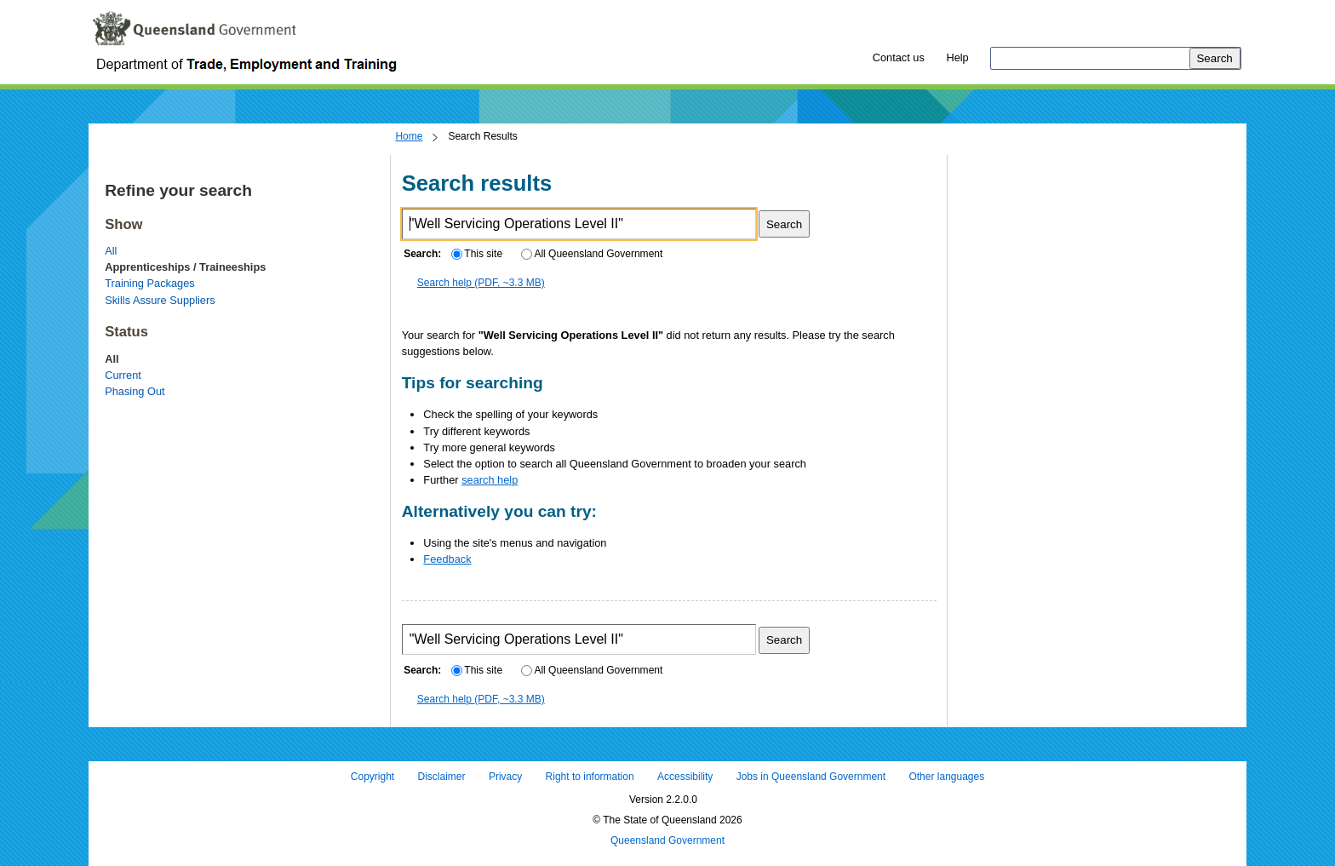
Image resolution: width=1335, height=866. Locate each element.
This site (476, 254)
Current (123, 375)
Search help (481, 283)
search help (489, 479)
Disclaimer (442, 777)
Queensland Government (667, 840)
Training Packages (150, 283)
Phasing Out (134, 391)
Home (408, 136)
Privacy (505, 777)
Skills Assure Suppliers (160, 300)
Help (957, 57)
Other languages (946, 777)
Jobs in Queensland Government (810, 777)
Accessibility (685, 777)
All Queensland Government (592, 254)
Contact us (899, 57)
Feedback (447, 559)
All (111, 250)
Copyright (372, 777)
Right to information (590, 777)
